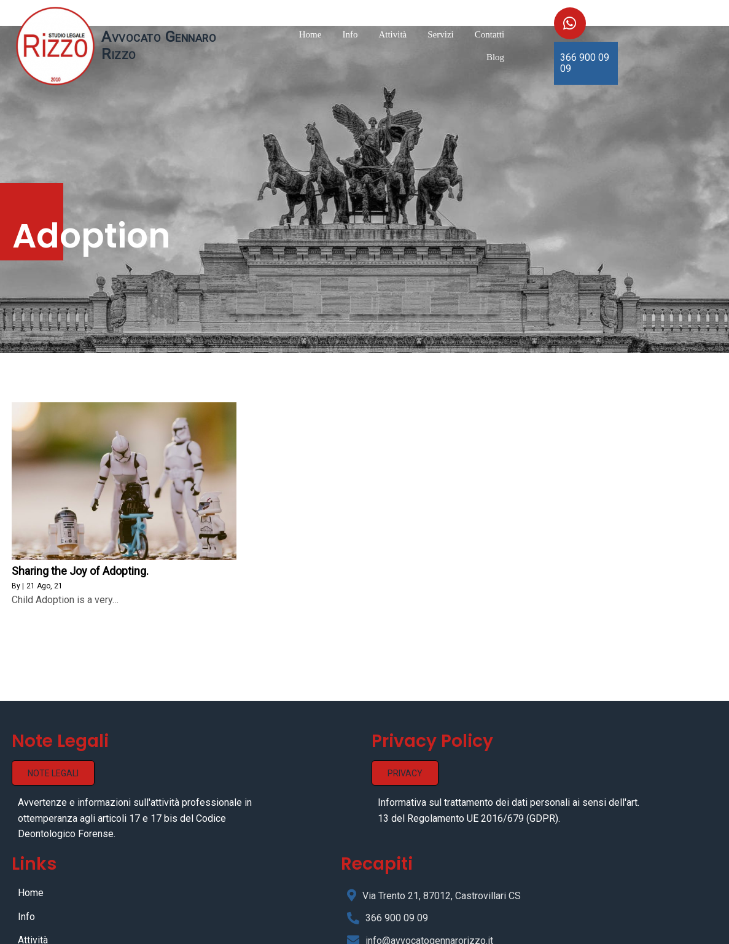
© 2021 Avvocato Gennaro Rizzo (365, 930)
